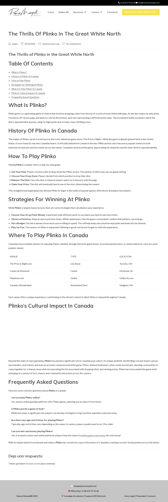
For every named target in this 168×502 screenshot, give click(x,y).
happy (15, 44)
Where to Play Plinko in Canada (26, 88)
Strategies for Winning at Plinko (27, 84)
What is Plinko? (19, 72)
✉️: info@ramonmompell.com (83, 486)
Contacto (151, 496)
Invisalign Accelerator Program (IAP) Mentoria (83, 496)
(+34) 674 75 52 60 (127, 3)
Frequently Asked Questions (25, 97)
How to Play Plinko (20, 80)
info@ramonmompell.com (148, 3)
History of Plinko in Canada (24, 76)
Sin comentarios (73, 44)
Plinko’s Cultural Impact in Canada (28, 93)
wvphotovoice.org (50, 44)
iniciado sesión (33, 463)
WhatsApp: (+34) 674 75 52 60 (83, 491)
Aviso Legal (129, 496)
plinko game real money (93, 435)
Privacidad (140, 496)
